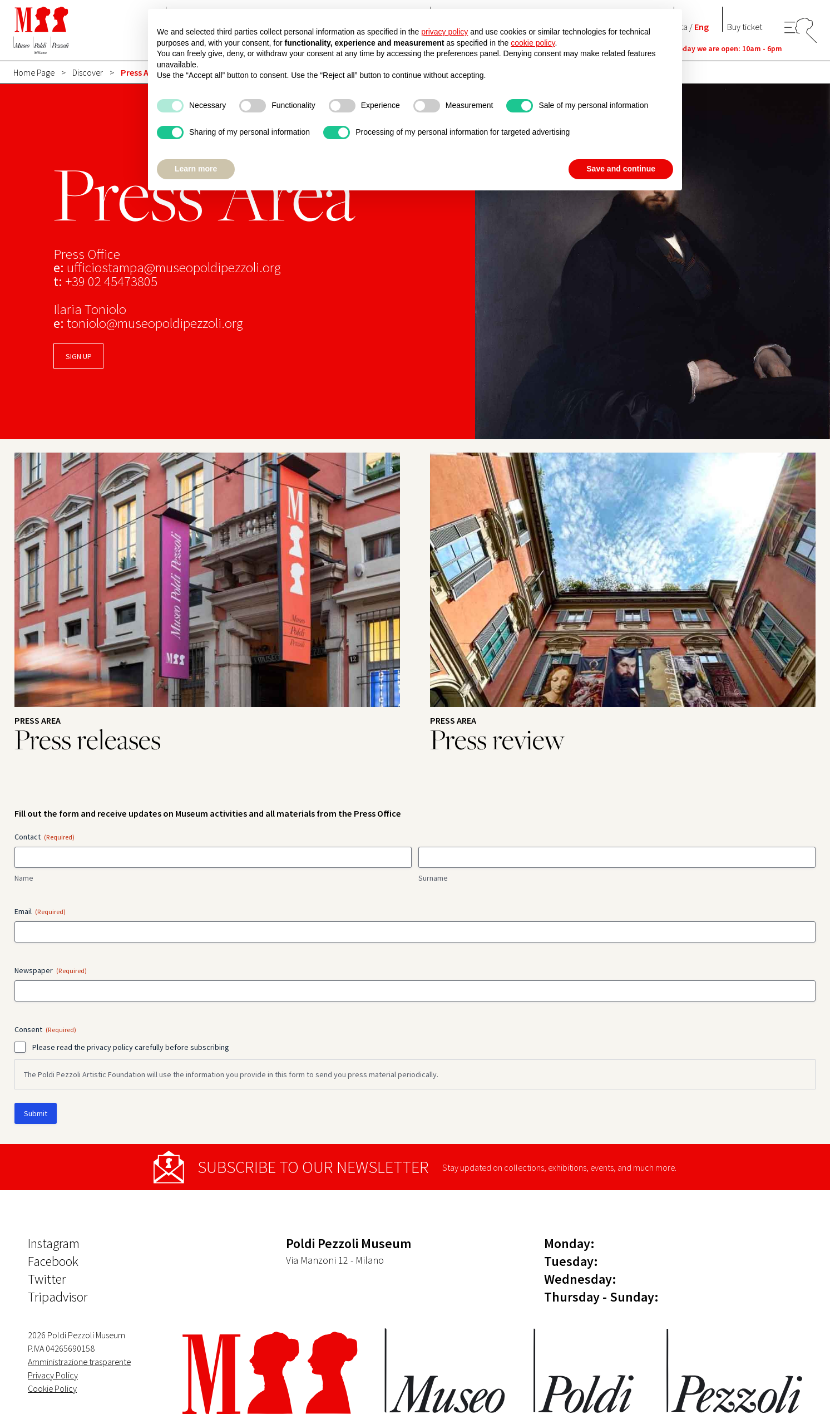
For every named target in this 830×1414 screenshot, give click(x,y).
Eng (701, 26)
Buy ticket (744, 26)
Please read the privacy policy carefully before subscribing (130, 1047)
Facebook (53, 1261)
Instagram (54, 1243)
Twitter (47, 1279)
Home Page (34, 72)
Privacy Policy (53, 1375)
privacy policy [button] (444, 31)
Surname (433, 878)
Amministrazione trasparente (79, 1361)
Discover (87, 72)
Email (40, 911)
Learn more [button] (196, 168)
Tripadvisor (57, 1296)
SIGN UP (79, 356)
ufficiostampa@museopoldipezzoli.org (173, 267)
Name (23, 878)
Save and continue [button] (620, 168)
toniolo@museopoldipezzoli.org (155, 323)
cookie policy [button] (533, 42)
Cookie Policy (52, 1388)
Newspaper (50, 970)
